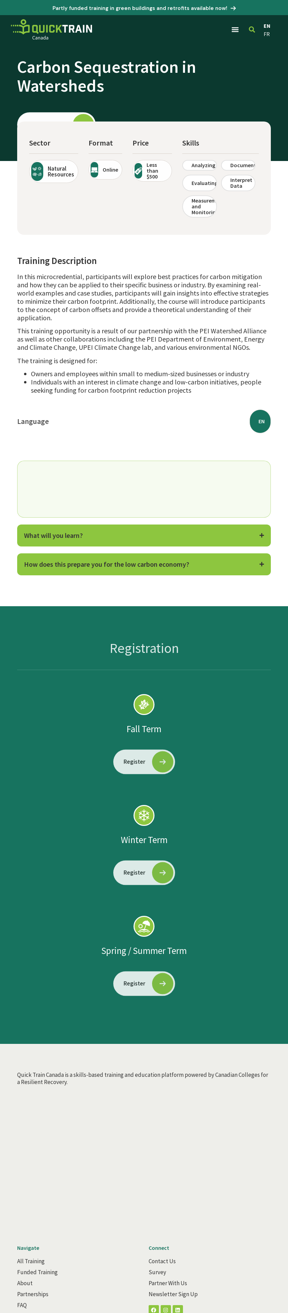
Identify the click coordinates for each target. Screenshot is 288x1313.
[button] (235, 29)
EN (267, 25)
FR (267, 34)
